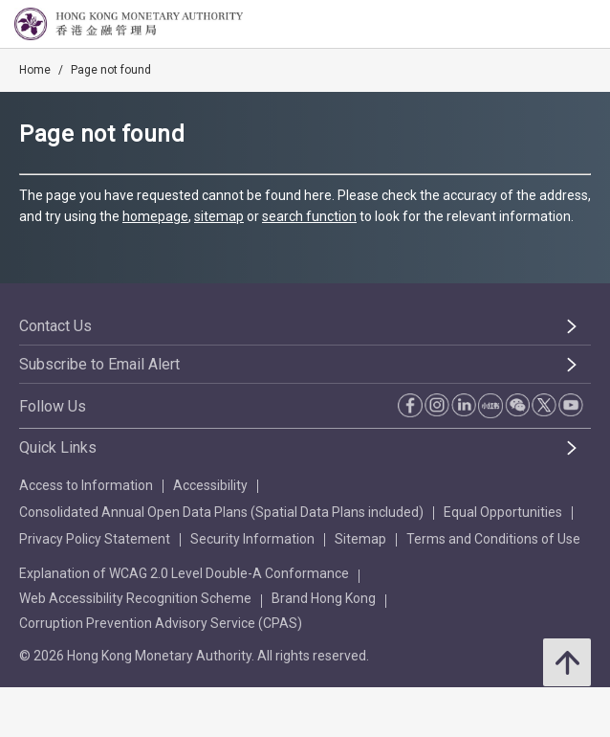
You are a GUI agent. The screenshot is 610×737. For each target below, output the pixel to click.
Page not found (111, 70)
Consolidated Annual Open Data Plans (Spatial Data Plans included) (221, 512)
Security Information (252, 539)
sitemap (219, 216)
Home (35, 70)
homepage (155, 216)
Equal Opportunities (503, 512)
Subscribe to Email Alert (99, 364)
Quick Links (58, 447)
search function (309, 216)
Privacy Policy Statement (94, 539)
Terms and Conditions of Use (493, 539)
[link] (546, 24)
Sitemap (360, 539)
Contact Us (55, 326)
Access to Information (86, 485)
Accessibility (210, 485)
